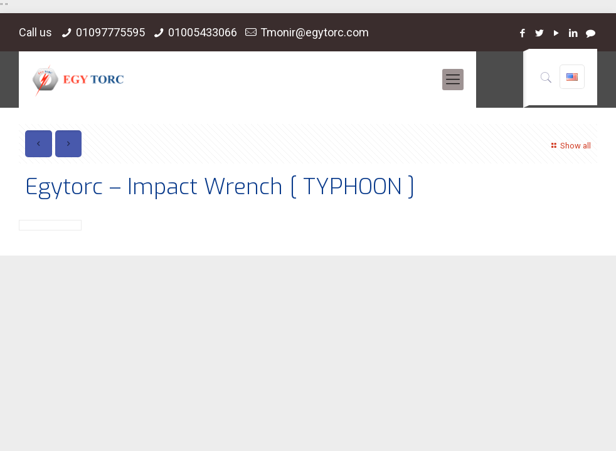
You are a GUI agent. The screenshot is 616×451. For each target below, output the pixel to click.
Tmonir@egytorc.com (314, 32)
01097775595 (110, 32)
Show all (569, 145)
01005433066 (202, 32)
